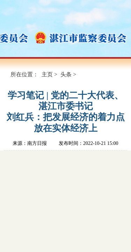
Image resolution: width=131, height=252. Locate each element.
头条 (66, 74)
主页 (47, 74)
